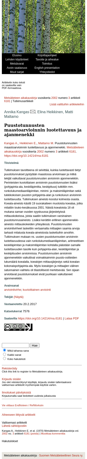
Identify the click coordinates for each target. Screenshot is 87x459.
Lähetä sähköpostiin (14, 426)
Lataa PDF (71, 318)
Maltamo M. (46, 143)
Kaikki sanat (14, 354)
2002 (54, 98)
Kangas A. (11, 143)
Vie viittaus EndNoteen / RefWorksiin (22, 405)
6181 (7, 101)
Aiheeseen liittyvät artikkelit (18, 414)
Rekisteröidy (9, 368)
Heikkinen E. (28, 143)
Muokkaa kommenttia (53, 433)
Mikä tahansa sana (18, 350)
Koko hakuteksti (16, 359)
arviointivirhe (12, 289)
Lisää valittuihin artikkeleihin (67, 104)
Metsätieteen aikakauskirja (20, 98)
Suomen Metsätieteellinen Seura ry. (61, 455)
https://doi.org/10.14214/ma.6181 (26, 155)
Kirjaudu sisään (11, 379)
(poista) (34, 433)
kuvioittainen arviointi (37, 289)
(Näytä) (19, 297)
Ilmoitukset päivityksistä (16, 392)
